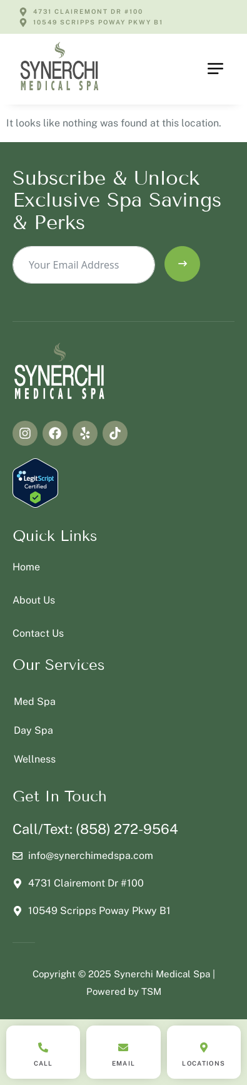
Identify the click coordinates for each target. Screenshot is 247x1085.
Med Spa (35, 701)
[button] (215, 69)
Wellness (35, 759)
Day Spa (33, 730)
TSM (151, 991)
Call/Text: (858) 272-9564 (95, 829)
